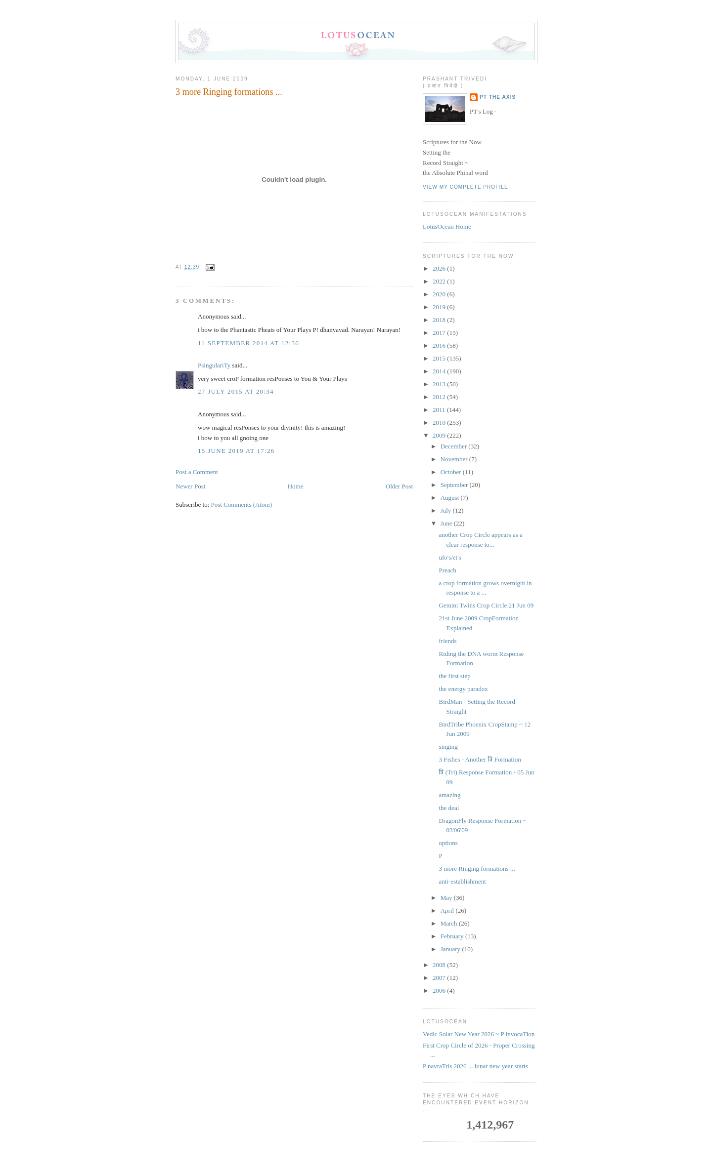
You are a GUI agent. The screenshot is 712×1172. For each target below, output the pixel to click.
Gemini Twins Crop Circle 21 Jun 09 (486, 605)
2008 (440, 965)
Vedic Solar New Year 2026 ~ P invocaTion (478, 1034)
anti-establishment (462, 881)
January (451, 949)
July (447, 510)
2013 (440, 384)
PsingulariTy (214, 365)
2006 (440, 990)
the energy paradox (463, 688)
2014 (440, 371)
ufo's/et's (450, 557)
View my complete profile (465, 187)
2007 (440, 977)
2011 (440, 409)
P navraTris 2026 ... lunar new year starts (475, 1066)
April (448, 910)
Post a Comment (197, 472)
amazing (449, 795)
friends (447, 641)
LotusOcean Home (447, 226)
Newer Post (190, 486)
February (453, 936)
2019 (440, 307)
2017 (440, 332)
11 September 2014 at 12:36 (248, 343)
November (455, 459)
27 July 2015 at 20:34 (236, 391)
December (455, 446)
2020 (440, 294)
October (452, 472)
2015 (440, 358)
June (447, 523)
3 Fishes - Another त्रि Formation (480, 759)
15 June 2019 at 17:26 (236, 450)
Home (296, 486)
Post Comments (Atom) (241, 504)
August (451, 497)
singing (448, 746)
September (455, 484)
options (448, 843)
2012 (440, 397)
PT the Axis (498, 97)
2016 (440, 345)
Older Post (399, 486)
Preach (447, 570)
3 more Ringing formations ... (229, 92)
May (447, 897)
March (450, 923)
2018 (440, 319)
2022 (440, 281)
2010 (440, 422)
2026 (440, 268)
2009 (440, 435)
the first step (454, 676)
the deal (449, 807)
